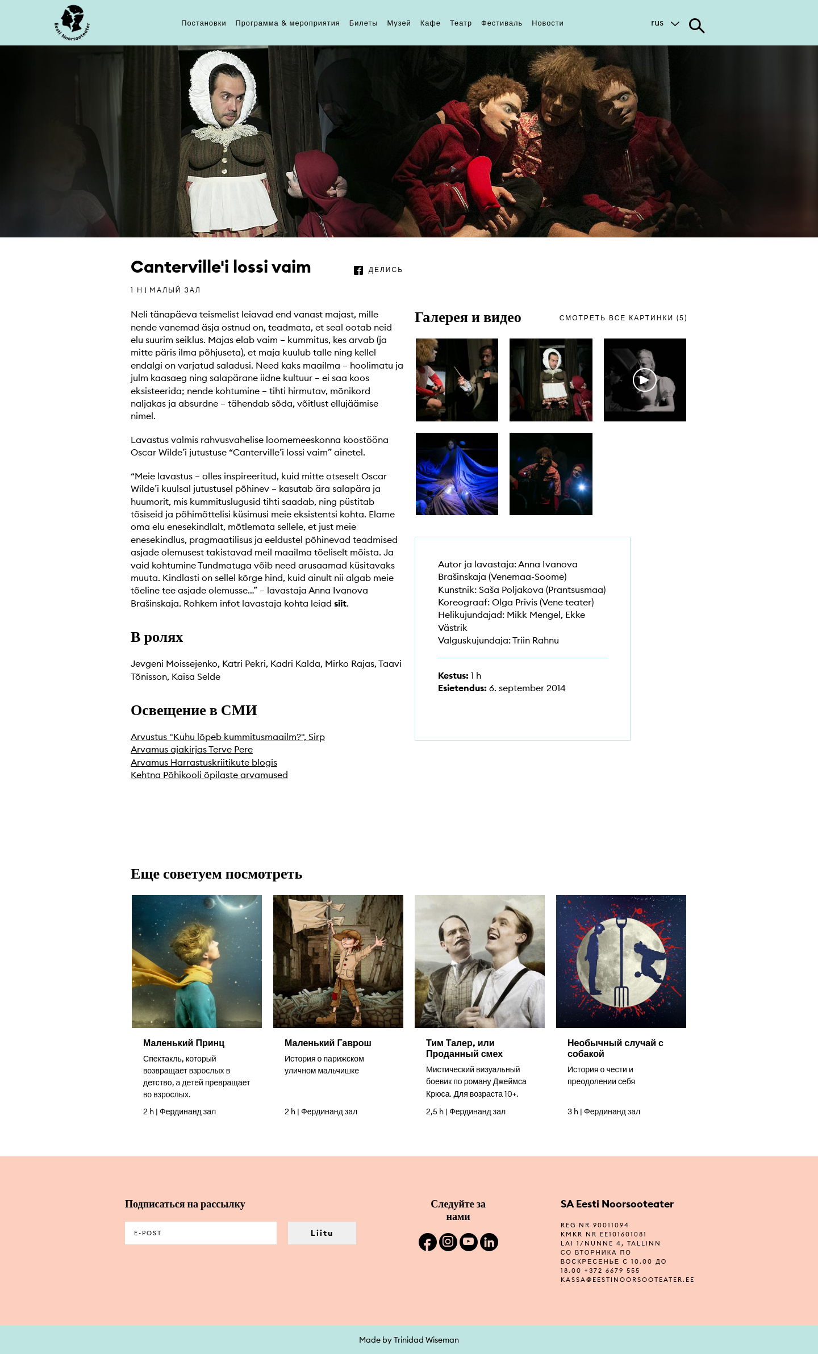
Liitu (322, 1233)
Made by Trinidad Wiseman (409, 1340)
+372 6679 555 (612, 1270)
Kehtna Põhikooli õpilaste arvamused (209, 774)
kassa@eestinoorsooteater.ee (628, 1280)
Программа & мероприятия (288, 22)
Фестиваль (502, 22)
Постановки (203, 22)
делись (386, 269)
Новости (548, 22)
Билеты (363, 22)
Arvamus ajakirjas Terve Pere (192, 749)
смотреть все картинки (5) (623, 318)
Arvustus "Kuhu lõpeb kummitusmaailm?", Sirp (228, 736)
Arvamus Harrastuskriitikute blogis (204, 762)
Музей (399, 22)
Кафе (430, 22)
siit (340, 603)
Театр (461, 22)
